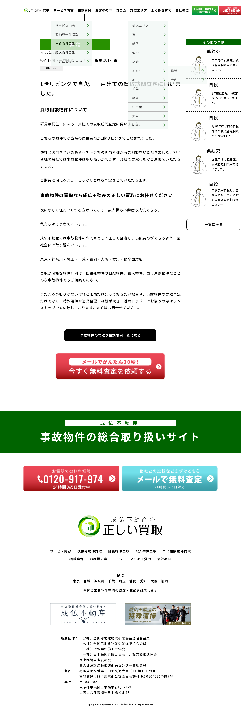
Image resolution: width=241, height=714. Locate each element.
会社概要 (182, 10)
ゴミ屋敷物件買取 (177, 551)
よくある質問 (161, 10)
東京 (76, 580)
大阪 (154, 580)
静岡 (132, 580)
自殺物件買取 (118, 551)
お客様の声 (103, 10)
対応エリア (138, 10)
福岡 (164, 580)
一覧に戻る (214, 224)
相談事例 (84, 10)
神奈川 (99, 580)
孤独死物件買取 (89, 551)
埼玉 (122, 580)
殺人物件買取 (146, 551)
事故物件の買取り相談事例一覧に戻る (110, 335)
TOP (46, 10)
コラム (121, 10)
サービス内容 (63, 10)
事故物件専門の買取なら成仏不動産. (116, 704)
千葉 (111, 580)
